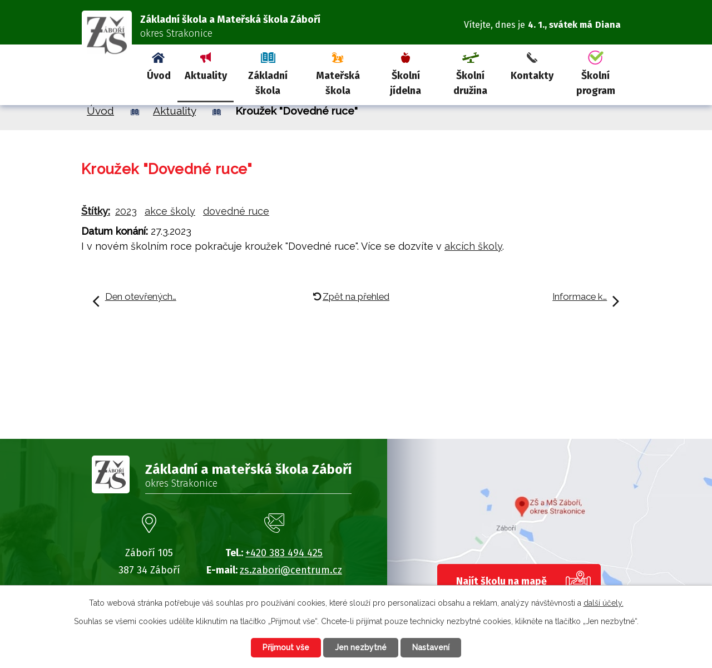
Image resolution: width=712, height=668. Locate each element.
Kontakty (532, 76)
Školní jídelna (405, 83)
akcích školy (473, 246)
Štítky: (95, 211)
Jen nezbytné (361, 647)
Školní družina (470, 83)
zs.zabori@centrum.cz (291, 570)
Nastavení (430, 647)
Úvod (159, 76)
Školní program (595, 83)
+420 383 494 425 (284, 553)
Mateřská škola (338, 83)
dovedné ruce (236, 211)
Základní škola (268, 83)
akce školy (170, 211)
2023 (126, 211)
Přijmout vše (286, 647)
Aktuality (206, 76)
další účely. (604, 602)
